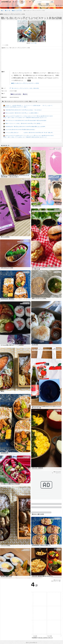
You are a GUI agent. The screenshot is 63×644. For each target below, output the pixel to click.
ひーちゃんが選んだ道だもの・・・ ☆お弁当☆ (12, 345)
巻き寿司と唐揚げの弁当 (6, 576)
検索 (52, 1)
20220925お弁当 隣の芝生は (7, 298)
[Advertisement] (31, 60)
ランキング (24, 1)
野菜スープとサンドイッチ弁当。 (39, 298)
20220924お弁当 (4, 453)
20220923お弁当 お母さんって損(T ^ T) (41, 545)
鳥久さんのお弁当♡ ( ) (20, 113)
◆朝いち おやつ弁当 (16, 94)
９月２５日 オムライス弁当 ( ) (24, 120)
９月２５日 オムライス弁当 (7, 267)
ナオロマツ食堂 (34, 43)
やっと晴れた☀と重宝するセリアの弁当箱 (10, 483)
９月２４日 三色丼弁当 (37, 467)
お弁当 (25, 94)
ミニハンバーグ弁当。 (6, 545)
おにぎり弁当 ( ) (19, 129)
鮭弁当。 (3, 391)
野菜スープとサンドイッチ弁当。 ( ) (22, 123)
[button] (16, 2)
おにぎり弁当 (35, 344)
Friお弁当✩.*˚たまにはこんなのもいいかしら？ (42, 637)
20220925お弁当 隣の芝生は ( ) (24, 126)
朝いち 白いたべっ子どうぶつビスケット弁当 (26, 83)
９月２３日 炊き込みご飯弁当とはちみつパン (42, 576)
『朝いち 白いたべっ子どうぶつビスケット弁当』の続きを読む (25, 88)
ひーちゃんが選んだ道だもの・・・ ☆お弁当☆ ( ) (28, 132)
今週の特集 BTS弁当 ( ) (22, 110)
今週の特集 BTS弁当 (36, 205)
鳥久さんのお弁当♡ (5, 236)
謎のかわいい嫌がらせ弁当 (38, 514)
